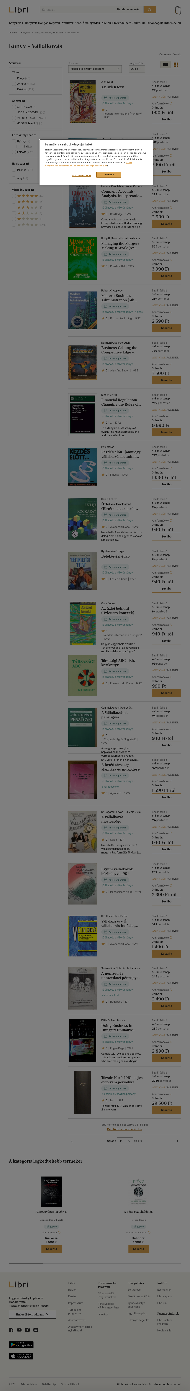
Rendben (109, 174)
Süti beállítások (81, 175)
